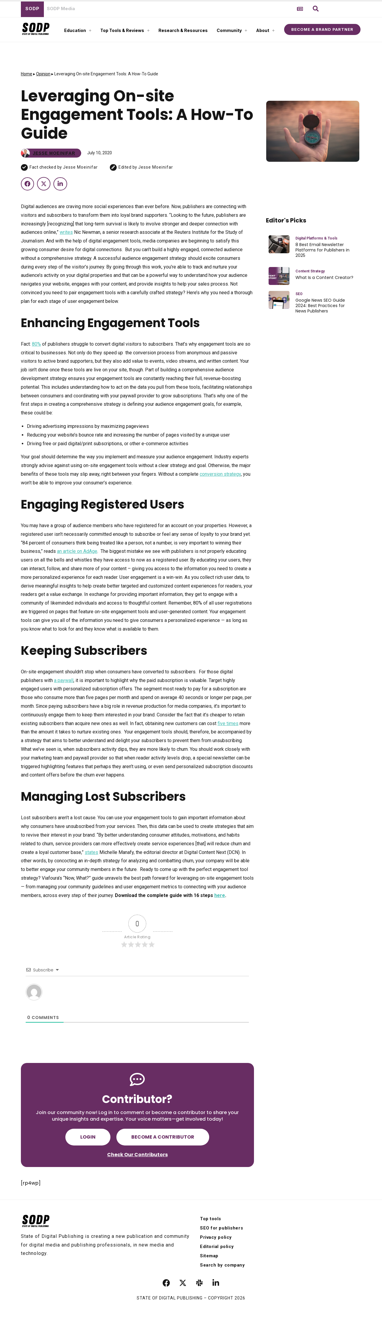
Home (26, 73)
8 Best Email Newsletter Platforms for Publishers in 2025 (322, 250)
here (219, 895)
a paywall (63, 680)
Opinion (43, 73)
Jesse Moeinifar (80, 167)
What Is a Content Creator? (324, 277)
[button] (316, 9)
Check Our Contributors (137, 1154)
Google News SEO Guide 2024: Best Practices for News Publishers (320, 306)
